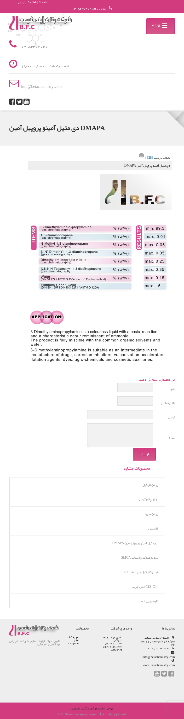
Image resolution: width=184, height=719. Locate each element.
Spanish (43, 2)
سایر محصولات (73, 642)
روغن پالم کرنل (148, 499)
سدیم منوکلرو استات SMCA (139, 557)
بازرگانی (117, 640)
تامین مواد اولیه (113, 637)
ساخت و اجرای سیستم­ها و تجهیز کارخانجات (112, 646)
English (32, 2)
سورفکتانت (72, 637)
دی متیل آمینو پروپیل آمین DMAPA (135, 543)
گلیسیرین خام (149, 601)
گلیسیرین (152, 528)
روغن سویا (151, 513)
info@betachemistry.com (158, 657)
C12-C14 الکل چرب (145, 586)
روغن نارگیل (150, 484)
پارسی (21, 2)
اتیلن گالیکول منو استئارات (141, 572)
